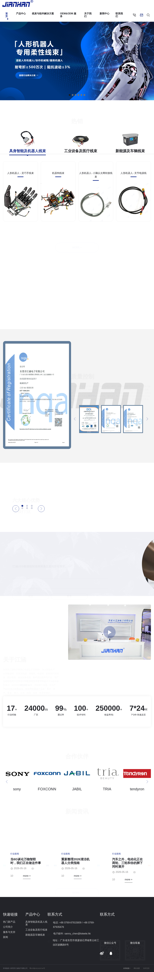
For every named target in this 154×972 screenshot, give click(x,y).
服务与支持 (9, 932)
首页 (6, 15)
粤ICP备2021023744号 (37, 968)
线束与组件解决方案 (43, 13)
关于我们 (88, 15)
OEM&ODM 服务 (68, 15)
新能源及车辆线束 (35, 934)
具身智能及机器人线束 (36, 923)
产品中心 (21, 13)
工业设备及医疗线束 (36, 929)
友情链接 (126, 968)
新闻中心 (104, 13)
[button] (69, 95)
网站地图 (137, 968)
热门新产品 (9, 922)
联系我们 (119, 15)
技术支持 (146, 968)
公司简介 (8, 927)
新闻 (5, 937)
